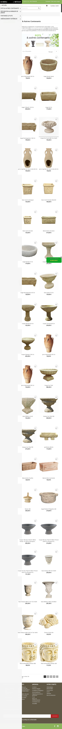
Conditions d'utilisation (37, 690)
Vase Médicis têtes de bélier (49, 601)
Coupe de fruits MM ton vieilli (48, 138)
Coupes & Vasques (7, 37)
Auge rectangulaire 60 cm (28, 292)
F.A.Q (33, 697)
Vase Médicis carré (28, 416)
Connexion (48, 1)
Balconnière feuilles (27, 478)
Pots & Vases (9, 29)
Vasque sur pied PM (27, 447)
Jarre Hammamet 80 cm (27, 385)
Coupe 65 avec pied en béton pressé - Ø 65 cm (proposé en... (28, 571)
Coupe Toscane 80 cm (49, 323)
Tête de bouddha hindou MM (28, 663)
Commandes (50, 690)
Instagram (58, 726)
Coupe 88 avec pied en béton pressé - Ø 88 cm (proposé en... (49, 540)
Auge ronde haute (49, 76)
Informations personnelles (50, 687)
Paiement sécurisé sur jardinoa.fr (37, 694)
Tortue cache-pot (48, 632)
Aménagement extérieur (8, 54)
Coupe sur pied (49, 385)
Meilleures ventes (22, 697)
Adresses (49, 693)
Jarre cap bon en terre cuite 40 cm (48, 169)
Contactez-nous (36, 701)
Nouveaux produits (22, 696)
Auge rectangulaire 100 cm (27, 138)
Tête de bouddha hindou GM (49, 663)
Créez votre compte (55, 1)
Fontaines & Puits (8, 51)
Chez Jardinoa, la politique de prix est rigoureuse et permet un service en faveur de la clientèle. (23, 689)
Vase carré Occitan (28, 231)
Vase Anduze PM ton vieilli (48, 571)
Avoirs (48, 692)
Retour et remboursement (36, 699)
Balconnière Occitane (48, 231)
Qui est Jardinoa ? (36, 692)
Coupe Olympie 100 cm (27, 354)
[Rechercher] (31, 8)
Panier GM (28, 509)
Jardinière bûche (48, 447)
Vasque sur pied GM (48, 416)
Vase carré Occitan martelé (48, 200)
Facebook (55, 726)
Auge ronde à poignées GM (48, 509)
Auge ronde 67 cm (28, 262)
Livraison (34, 687)
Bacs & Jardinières (7, 33)
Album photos (21, 699)
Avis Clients (54, 258)
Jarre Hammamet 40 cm (27, 76)
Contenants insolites (8, 42)
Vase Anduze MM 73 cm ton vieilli (27, 601)
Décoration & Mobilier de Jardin (9, 47)
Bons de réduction (51, 695)
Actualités (34, 703)
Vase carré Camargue (28, 200)
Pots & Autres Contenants (7, 25)
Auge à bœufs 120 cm (28, 107)
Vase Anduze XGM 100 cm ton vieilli (28, 632)
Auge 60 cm (49, 107)
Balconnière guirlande (49, 478)
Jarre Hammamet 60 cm (48, 354)
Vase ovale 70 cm (49, 292)
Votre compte (51, 684)
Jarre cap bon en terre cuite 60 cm (27, 169)
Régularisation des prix (23, 694)
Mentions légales (36, 688)
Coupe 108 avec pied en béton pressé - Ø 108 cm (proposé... (28, 540)
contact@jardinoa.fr (10, 700)
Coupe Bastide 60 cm (28, 323)
